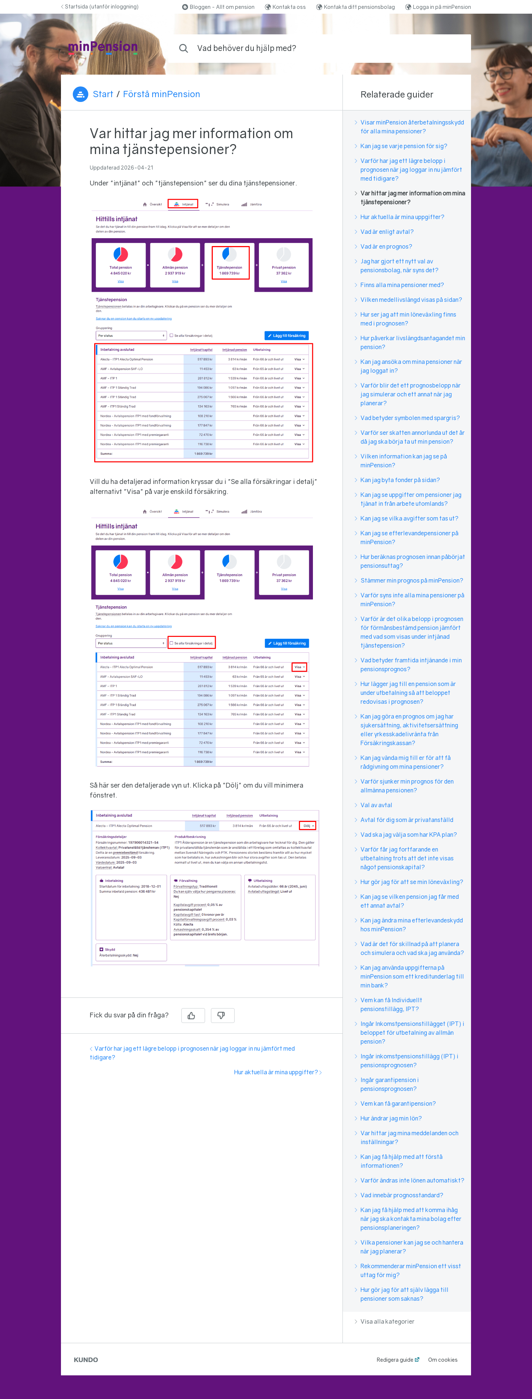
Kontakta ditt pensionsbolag (355, 7)
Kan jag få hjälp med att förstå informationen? (399, 1161)
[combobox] (319, 48)
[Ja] (193, 1015)
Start (103, 94)
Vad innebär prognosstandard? (399, 1195)
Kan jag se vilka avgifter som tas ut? (406, 518)
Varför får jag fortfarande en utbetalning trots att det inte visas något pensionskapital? (404, 858)
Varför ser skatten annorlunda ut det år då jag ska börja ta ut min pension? (410, 437)
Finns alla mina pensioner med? (399, 285)
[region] (201, 558)
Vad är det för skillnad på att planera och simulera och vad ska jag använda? (409, 948)
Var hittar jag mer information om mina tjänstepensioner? (410, 198)
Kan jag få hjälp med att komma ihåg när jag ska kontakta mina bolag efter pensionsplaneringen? (408, 1218)
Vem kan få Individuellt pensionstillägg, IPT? (388, 1004)
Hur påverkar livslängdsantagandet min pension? (410, 342)
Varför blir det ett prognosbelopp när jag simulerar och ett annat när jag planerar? (408, 394)
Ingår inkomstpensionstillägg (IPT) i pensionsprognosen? (406, 1060)
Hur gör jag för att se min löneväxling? (409, 882)
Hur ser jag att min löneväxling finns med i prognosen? (405, 319)
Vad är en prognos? (383, 246)
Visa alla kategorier (385, 1321)
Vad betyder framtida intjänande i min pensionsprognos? (408, 664)
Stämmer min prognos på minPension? (409, 580)
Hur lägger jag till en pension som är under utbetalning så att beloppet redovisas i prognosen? (405, 692)
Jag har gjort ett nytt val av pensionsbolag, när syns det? (397, 265)
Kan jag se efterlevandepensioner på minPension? (406, 537)
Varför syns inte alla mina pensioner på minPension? (409, 599)
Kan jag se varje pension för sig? (401, 146)
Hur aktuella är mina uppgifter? (278, 1072)
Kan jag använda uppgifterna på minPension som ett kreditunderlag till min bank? (409, 976)
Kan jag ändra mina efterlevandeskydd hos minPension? (409, 925)
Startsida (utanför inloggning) (100, 6)
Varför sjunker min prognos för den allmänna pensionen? (404, 786)
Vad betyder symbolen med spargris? (407, 418)
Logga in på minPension (438, 7)
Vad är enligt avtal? (384, 231)
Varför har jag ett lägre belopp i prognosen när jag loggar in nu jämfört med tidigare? (408, 169)
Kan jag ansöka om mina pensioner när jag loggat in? (408, 366)
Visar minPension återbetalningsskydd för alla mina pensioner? (409, 127)
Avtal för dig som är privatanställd (404, 819)
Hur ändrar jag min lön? (388, 1118)
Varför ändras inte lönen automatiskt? (409, 1180)
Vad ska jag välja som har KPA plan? (406, 834)
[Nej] (223, 1015)
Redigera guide (395, 1360)
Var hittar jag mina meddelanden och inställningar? (406, 1137)
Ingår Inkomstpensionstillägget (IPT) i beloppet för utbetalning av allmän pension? (409, 1032)
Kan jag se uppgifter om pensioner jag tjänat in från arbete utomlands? (408, 499)
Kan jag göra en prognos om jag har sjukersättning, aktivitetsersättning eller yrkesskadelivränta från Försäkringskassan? (406, 730)
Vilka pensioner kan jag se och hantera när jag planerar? (409, 1247)
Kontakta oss (285, 7)
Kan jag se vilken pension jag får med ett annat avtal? (407, 901)
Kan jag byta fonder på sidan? (397, 480)
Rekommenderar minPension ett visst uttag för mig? (408, 1270)
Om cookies (443, 1360)
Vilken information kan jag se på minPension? (401, 461)
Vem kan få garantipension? (395, 1103)
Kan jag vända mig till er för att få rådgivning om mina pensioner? (403, 762)
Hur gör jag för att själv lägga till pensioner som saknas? (402, 1294)
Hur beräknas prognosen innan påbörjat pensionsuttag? (410, 561)
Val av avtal (373, 805)
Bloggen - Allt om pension (218, 7)
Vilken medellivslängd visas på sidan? (408, 299)
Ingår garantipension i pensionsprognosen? (387, 1084)
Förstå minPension (161, 94)
